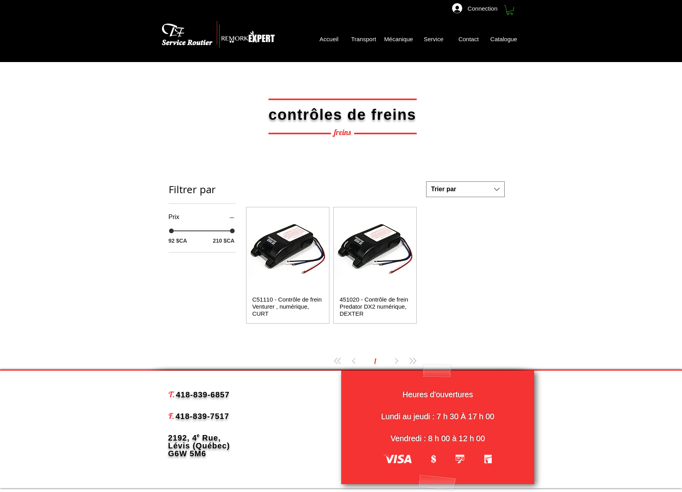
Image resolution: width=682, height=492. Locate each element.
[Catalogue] (504, 39)
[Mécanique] (398, 39)
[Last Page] (412, 360)
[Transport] (364, 39)
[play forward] (482, 459)
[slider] (171, 231)
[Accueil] (329, 39)
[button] (510, 10)
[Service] (433, 39)
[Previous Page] (353, 360)
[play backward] (393, 459)
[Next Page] (396, 360)
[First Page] (337, 360)
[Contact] (468, 39)
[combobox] (465, 189)
